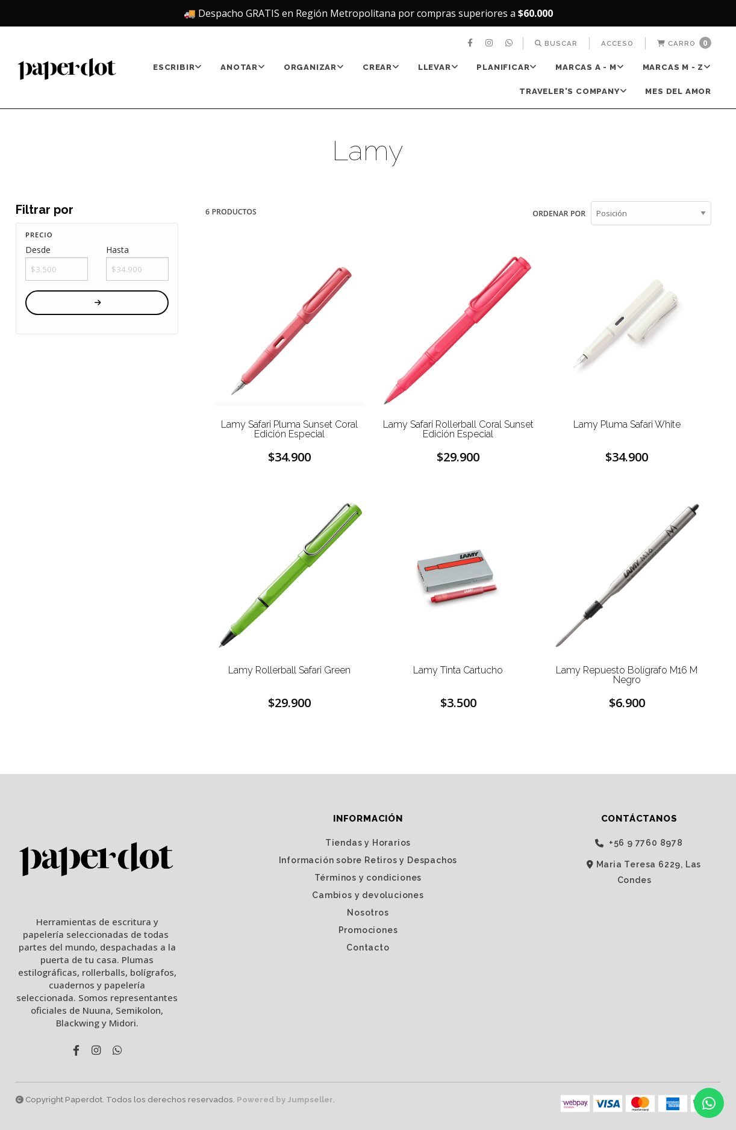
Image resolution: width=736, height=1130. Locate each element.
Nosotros (367, 912)
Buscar (556, 43)
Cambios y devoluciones (368, 894)
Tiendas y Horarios (368, 842)
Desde (38, 249)
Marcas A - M (589, 67)
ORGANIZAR (314, 67)
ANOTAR (243, 67)
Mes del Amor (678, 91)
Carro (684, 43)
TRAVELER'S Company (573, 91)
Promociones (368, 929)
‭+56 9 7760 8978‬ (639, 842)
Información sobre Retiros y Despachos (368, 859)
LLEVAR (438, 67)
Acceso (617, 43)
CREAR (381, 67)
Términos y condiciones (368, 877)
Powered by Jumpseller (285, 1099)
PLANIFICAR (506, 67)
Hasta (117, 249)
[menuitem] (472, 43)
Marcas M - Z (677, 67)
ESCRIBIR (177, 67)
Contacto (367, 947)
